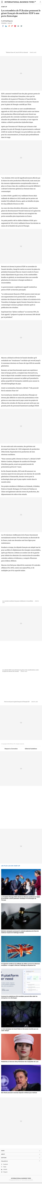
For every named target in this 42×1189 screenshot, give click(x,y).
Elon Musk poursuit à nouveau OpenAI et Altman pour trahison (19, 1101)
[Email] (18, 26)
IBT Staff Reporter (8, 21)
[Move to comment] (21, 26)
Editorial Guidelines (31, 757)
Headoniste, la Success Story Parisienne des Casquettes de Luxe (19, 1070)
